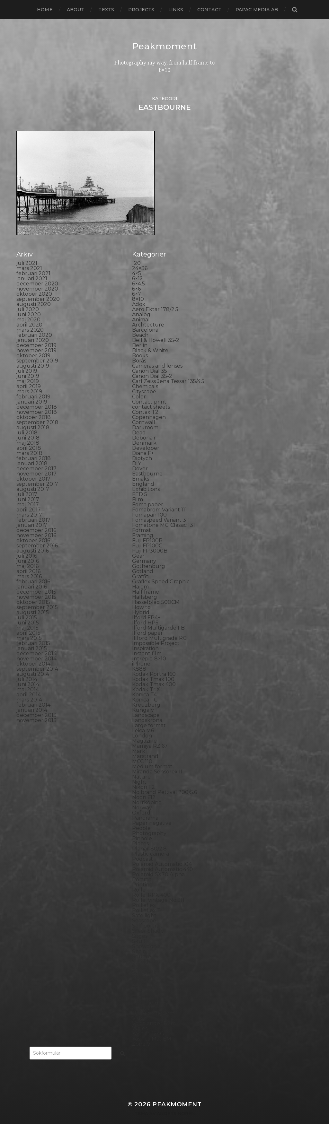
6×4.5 (138, 273)
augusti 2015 (32, 601)
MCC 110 (142, 750)
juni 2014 (27, 673)
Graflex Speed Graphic (161, 571)
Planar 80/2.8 (149, 838)
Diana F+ (143, 442)
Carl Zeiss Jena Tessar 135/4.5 (168, 370)
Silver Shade (148, 920)
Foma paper (147, 494)
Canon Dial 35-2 (152, 365)
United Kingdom (153, 1002)
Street (140, 956)
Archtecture (148, 314)
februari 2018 (33, 447)
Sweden (142, 966)
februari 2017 (33, 509)
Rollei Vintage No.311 (158, 889)
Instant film (147, 643)
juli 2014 (26, 668)
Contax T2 (145, 401)
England (143, 473)
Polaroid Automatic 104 (162, 853)
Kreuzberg (146, 694)
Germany (144, 550)
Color (139, 386)
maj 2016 (27, 555)
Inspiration (145, 637)
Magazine (144, 730)
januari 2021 (31, 268)
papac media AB (257, 10)
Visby (138, 1007)
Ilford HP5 (145, 612)
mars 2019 (29, 381)
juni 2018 (28, 427)
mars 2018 (29, 442)
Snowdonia (146, 935)
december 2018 (36, 396)
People (141, 817)
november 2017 (36, 463)
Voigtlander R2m (154, 1012)
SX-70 (139, 971)
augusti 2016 (32, 540)
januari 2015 (31, 637)
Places (140, 833)
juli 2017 (26, 483)
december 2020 (37, 273)
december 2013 (36, 704)
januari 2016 (31, 576)
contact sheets (151, 396)
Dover (140, 458)
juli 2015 (26, 607)
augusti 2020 (33, 293)
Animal (141, 309)
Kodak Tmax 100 (153, 668)
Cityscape (144, 381)
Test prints (145, 976)
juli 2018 (27, 422)
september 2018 (37, 411)
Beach (140, 324)
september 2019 (37, 350)
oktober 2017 (33, 468)
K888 (139, 658)
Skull (139, 930)
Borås (139, 350)
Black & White (150, 339)
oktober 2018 (33, 406)
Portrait (142, 869)
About (75, 10)
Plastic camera (150, 843)
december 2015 (36, 581)
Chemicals (145, 375)
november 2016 (36, 524)
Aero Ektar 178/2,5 (155, 298)
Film (137, 488)
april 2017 (28, 499)
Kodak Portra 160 (154, 663)
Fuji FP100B (147, 530)
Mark (138, 740)
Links (175, 10)
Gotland (142, 560)
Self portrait (147, 915)
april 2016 (28, 560)
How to (141, 596)
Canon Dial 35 (149, 360)
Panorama (145, 807)
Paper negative (152, 812)
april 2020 (29, 314)
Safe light (144, 905)
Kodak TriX (146, 678)
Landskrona (147, 709)
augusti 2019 (32, 355)
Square (141, 946)
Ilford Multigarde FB (158, 617)
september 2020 (38, 288)
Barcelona (145, 319)
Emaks (140, 468)
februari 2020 (34, 324)
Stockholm (146, 951)
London (142, 725)
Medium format (152, 756)
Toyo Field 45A (150, 992)
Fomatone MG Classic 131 (163, 514)
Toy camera (147, 987)
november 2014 (36, 648)
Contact (209, 10)
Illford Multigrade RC (159, 627)
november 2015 (36, 586)
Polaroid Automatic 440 (162, 858)
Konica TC (144, 689)
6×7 (136, 283)
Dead (139, 422)
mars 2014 (29, 689)
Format (141, 519)
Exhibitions (146, 478)
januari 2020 (32, 329)
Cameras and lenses (157, 355)
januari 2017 (31, 514)
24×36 (139, 257)
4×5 (136, 262)
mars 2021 (29, 257)
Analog (141, 304)
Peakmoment (164, 46)
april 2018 (28, 437)
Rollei (139, 879)
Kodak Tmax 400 (154, 673)
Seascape (144, 910)
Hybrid (140, 601)
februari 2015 (33, 632)
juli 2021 (26, 252)
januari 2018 (32, 452)
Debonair (144, 427)
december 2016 (36, 519)
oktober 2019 (33, 345)
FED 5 (139, 483)
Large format (149, 714)
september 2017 (37, 473)
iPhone (141, 653)
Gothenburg (148, 555)
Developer (145, 437)
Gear (138, 545)
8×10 (138, 288)
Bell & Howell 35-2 (155, 329)
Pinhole (142, 827)
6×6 (136, 278)
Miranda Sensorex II (157, 761)
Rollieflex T (146, 899)
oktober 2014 (33, 653)
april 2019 (28, 375)
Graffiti (140, 565)
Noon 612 (144, 786)
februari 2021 (33, 262)
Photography (149, 822)
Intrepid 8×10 (149, 648)
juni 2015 (27, 612)
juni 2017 (27, 488)
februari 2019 (33, 386)
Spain (139, 940)
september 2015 (37, 596)
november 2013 (36, 709)
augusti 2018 (32, 417)
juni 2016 (27, 550)
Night (139, 771)
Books (140, 345)
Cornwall (143, 411)
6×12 (137, 268)
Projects (141, 10)
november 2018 (36, 401)
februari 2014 (33, 694)
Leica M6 (143, 720)
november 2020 (37, 278)
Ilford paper (147, 622)
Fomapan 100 (149, 504)
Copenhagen (149, 406)
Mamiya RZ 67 (150, 735)
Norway (142, 797)
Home (45, 10)
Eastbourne (147, 463)
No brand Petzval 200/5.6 (164, 781)
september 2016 (37, 535)
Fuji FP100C (147, 535)
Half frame (145, 581)
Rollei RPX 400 (151, 884)
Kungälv (143, 699)
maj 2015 (27, 617)
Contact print (149, 391)
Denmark (144, 432)
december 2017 (36, 458)
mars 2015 (29, 627)
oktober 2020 (34, 283)
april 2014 (28, 684)
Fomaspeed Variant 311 (161, 509)
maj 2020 (28, 309)
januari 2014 (31, 699)
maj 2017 (27, 494)
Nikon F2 (143, 776)
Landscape (146, 704)
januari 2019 (31, 391)
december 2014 (36, 643)
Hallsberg (144, 586)
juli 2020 (27, 298)
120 (136, 252)
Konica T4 (144, 684)
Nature (141, 766)
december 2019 (36, 334)
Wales (139, 1018)
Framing (142, 524)
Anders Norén (176, 1102)
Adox (138, 293)
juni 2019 (27, 365)
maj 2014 (27, 678)
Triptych (143, 997)
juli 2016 (26, 545)
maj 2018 (27, 432)
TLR (137, 982)
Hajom (140, 576)
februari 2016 (33, 571)
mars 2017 (29, 504)
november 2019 (36, 339)
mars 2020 (30, 319)
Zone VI (142, 1033)
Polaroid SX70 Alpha (158, 863)
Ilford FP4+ (146, 607)
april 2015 (28, 622)
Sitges (139, 925)
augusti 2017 (32, 478)
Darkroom (145, 417)
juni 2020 (28, 304)
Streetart (144, 961)
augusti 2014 (32, 663)
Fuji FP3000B (149, 540)
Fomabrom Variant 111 (159, 499)
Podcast (142, 848)
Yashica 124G (148, 1023)
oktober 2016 (33, 530)
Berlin (139, 334)
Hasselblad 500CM (156, 591)
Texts (106, 10)
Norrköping (147, 792)
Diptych (142, 447)
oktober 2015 (33, 591)
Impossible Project (156, 632)
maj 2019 (27, 370)
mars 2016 (29, 565)
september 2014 (37, 658)
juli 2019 (26, 360)
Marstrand (145, 745)
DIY (136, 452)
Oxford (141, 802)
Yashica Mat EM (151, 1028)
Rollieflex (144, 894)
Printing (142, 874)
